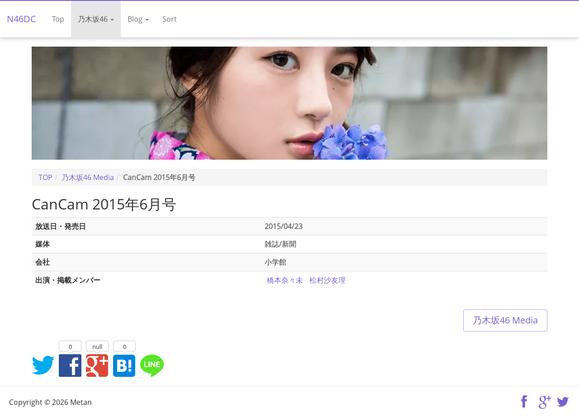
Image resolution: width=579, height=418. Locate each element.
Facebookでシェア (70, 365)
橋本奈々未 (285, 280)
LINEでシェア (151, 365)
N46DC (21, 19)
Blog (138, 19)
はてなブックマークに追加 (124, 365)
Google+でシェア (97, 365)
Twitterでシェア (43, 365)
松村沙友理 (327, 280)
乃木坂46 (96, 19)
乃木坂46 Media (505, 320)
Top (58, 19)
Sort (169, 19)
